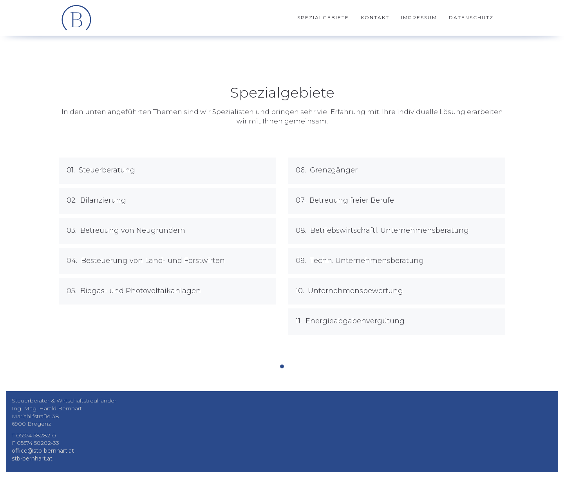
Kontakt (375, 17)
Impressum (419, 17)
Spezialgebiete (323, 17)
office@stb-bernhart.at (43, 450)
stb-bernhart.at (32, 458)
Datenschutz (471, 17)
